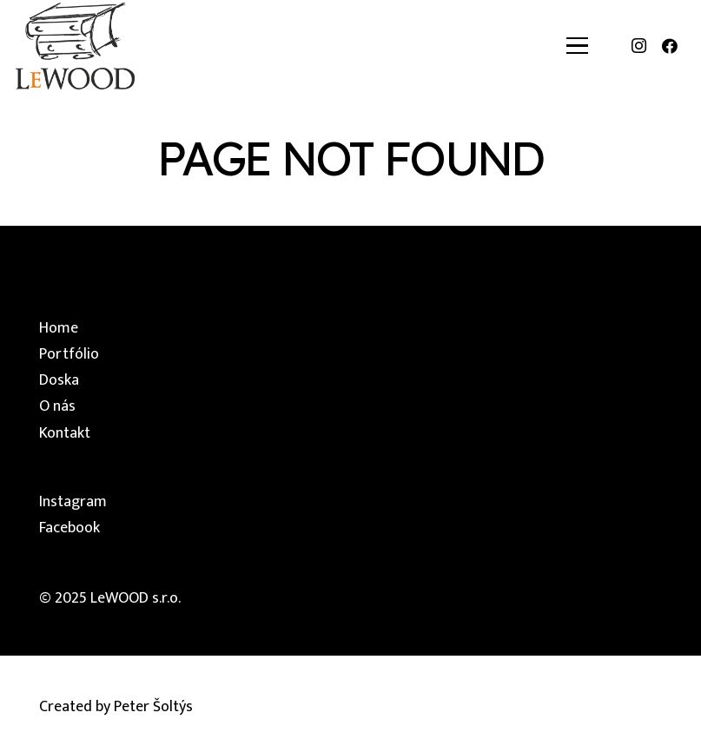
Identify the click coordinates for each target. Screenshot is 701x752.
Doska (59, 380)
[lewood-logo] (75, 46)
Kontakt (64, 433)
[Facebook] (669, 46)
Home (58, 328)
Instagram (73, 502)
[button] (577, 45)
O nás (57, 406)
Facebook (69, 528)
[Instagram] (638, 46)
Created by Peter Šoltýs (116, 707)
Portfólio (69, 354)
